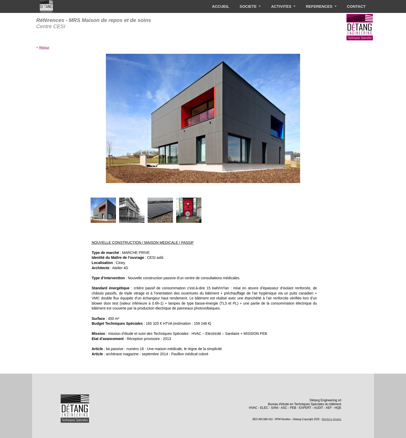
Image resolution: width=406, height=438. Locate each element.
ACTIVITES (282, 6)
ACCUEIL (220, 6)
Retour (44, 47)
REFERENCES (320, 6)
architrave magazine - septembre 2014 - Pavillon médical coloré (157, 354)
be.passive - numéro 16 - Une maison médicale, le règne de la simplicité (164, 349)
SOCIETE (249, 6)
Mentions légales (331, 419)
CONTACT (356, 6)
